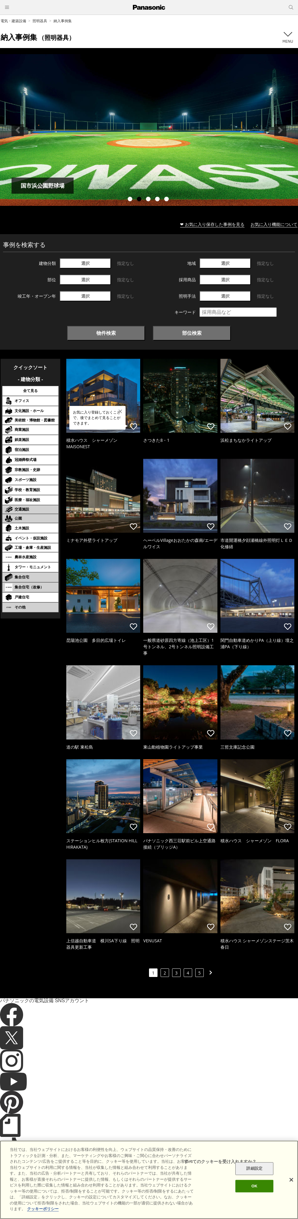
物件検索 (106, 333)
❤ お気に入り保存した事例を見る (212, 224)
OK (254, 1186)
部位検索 (192, 333)
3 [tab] (149, 200)
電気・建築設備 (13, 20)
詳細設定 (254, 1168)
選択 (85, 263)
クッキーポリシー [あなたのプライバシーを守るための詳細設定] (43, 1209)
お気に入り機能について (274, 224)
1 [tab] (131, 200)
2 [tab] (140, 200)
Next (280, 130)
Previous (18, 130)
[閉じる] (291, 1179)
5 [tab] (167, 200)
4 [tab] (158, 200)
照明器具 (40, 20)
